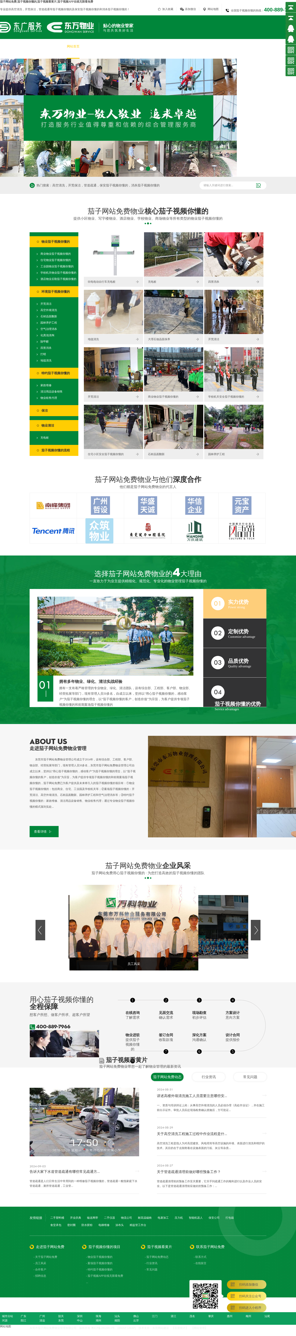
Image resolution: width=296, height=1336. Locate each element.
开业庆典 (75, 1217)
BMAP (122, 1328)
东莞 (61, 1320)
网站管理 (199, 1328)
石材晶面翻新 (48, 316)
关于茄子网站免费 (99, 46)
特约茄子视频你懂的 (55, 373)
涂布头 (119, 1225)
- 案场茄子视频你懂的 (99, 1263)
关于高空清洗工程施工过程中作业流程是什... (192, 1134)
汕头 (117, 1316)
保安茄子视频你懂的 (87, 9)
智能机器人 (196, 1217)
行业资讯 (209, 1077)
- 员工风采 (40, 1263)
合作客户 (228, 46)
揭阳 (117, 1320)
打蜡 (43, 354)
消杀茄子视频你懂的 (114, 9)
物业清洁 (47, 425)
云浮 (136, 1320)
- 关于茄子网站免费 (45, 1256)
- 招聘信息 (40, 1275)
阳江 (23, 1320)
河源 (4, 1320)
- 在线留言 (200, 1263)
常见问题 (250, 1077)
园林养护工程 (48, 322)
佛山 (136, 1316)
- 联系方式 (200, 1256)
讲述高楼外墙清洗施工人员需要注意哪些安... (192, 1096)
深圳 (79, 1316)
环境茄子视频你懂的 (55, 291)
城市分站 (7, 1316)
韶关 (61, 1316)
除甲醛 (44, 341)
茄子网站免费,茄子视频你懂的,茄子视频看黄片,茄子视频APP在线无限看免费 (46, 1)
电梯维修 (104, 1225)
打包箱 (230, 1217)
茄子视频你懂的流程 (55, 450)
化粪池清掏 (47, 335)
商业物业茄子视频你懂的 (55, 253)
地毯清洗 (46, 360)
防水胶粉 (87, 1225)
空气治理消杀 (48, 329)
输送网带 (92, 1217)
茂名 (192, 1316)
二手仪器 (109, 1217)
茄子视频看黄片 (253, 46)
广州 (42, 1316)
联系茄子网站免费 (283, 46)
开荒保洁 (30, 9)
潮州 (98, 1320)
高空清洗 (16, 9)
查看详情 (40, 831)
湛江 (173, 1316)
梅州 (248, 1316)
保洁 (44, 410)
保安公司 (214, 1217)
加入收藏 (167, 9)
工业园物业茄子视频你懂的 (57, 266)
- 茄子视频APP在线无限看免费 (104, 1275)
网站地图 (213, 9)
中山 (79, 1320)
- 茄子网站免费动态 (157, 1256)
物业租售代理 (48, 397)
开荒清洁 (46, 303)
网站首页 (73, 46)
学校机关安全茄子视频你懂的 (226, 396)
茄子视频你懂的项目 (133, 46)
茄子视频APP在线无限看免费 (175, 46)
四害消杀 (46, 347)
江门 (154, 1316)
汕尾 (267, 1316)
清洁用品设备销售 (51, 391)
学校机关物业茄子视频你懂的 (58, 272)
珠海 (98, 1316)
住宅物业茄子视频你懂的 (55, 260)
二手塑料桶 (57, 1217)
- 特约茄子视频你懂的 (99, 1269)
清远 (42, 1320)
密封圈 (71, 1225)
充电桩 (44, 437)
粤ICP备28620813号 (103, 1328)
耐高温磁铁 (145, 1217)
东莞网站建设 (160, 1328)
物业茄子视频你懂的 (55, 241)
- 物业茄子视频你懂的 (99, 1256)
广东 (23, 1316)
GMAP (131, 1328)
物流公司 (126, 1217)
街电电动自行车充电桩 (101, 281)
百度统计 (179, 1328)
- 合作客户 (40, 1269)
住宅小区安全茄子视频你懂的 (106, 454)
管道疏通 (44, 9)
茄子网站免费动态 (167, 1077)
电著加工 (163, 1217)
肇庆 (211, 1316)
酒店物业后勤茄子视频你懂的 (58, 279)
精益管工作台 (138, 1225)
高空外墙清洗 (48, 310)
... (87, 1282)
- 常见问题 (151, 1269)
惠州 (229, 1316)
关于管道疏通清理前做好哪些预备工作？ (189, 1172)
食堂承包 (55, 1225)
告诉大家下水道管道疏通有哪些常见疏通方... (65, 1172)
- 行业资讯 (151, 1263)
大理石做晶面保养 (159, 339)
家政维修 (46, 385)
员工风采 (208, 46)
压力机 (179, 1217)
